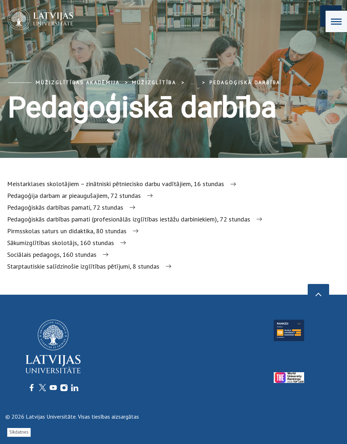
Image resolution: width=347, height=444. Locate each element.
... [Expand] (193, 82)
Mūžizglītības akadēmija (77, 82)
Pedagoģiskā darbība (244, 82)
